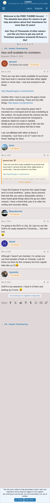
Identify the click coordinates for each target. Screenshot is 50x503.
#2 (48, 155)
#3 (48, 221)
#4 (48, 252)
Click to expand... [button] (25, 182)
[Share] (44, 71)
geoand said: (8, 160)
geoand (6, 56)
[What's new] (46, 8)
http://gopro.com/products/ (20, 103)
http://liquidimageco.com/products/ (17, 91)
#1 (48, 72)
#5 (48, 282)
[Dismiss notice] (46, 16)
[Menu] (4, 8)
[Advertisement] (25, 407)
